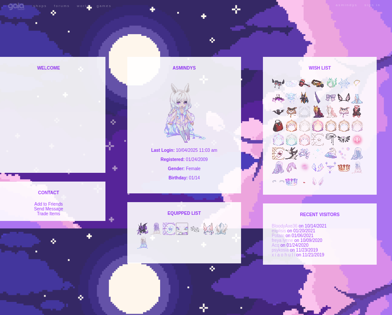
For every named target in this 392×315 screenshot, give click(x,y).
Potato (278, 235)
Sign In (372, 5)
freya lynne (282, 240)
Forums (62, 6)
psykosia (280, 250)
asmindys (346, 5)
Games (104, 6)
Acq (275, 245)
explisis (279, 230)
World (83, 6)
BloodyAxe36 (285, 226)
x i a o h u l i (283, 254)
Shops (40, 6)
